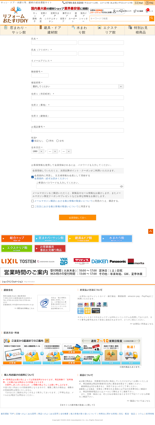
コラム (141, 414)
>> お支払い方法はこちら (141, 324)
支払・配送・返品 (127, 414)
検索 (151, 18)
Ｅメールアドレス (42, 60)
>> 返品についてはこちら (138, 401)
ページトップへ (150, 231)
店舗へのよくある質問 (26, 414)
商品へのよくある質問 (48, 414)
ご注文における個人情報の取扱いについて (56, 206)
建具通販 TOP (7, 414)
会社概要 (64, 414)
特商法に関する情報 (108, 414)
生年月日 (37, 147)
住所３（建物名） (40, 116)
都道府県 (37, 82)
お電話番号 (38, 127)
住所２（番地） (41, 105)
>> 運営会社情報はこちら (24, 308)
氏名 (35, 38)
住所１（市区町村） (43, 94)
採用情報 (150, 414)
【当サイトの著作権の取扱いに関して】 (77, 405)
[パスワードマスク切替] (121, 186)
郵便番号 (37, 71)
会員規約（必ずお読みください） (51, 178)
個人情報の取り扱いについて (83, 414)
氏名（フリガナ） (42, 50)
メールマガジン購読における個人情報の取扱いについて (63, 201)
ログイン (107, 11)
